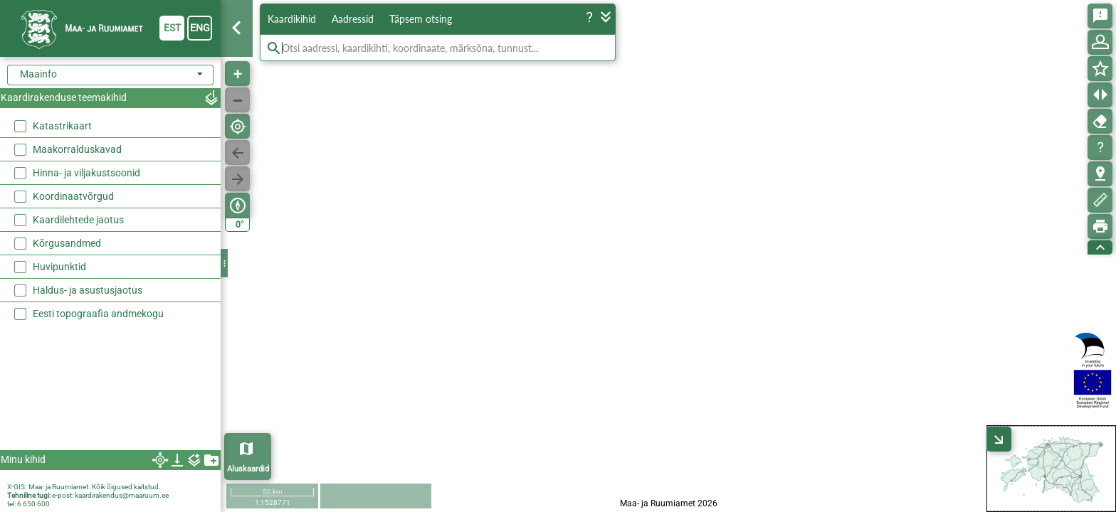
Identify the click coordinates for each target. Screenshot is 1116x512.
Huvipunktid (59, 266)
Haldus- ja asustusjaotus (87, 290)
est (172, 27)
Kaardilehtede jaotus (78, 219)
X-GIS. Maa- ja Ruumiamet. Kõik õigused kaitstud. (84, 487)
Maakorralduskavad (77, 149)
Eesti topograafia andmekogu (98, 313)
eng (200, 27)
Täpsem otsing (420, 19)
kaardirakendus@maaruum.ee (122, 495)
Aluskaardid (248, 469)
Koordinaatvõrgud (73, 196)
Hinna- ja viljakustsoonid (86, 172)
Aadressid (353, 19)
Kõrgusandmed (67, 243)
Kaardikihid (292, 19)
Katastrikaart (62, 126)
